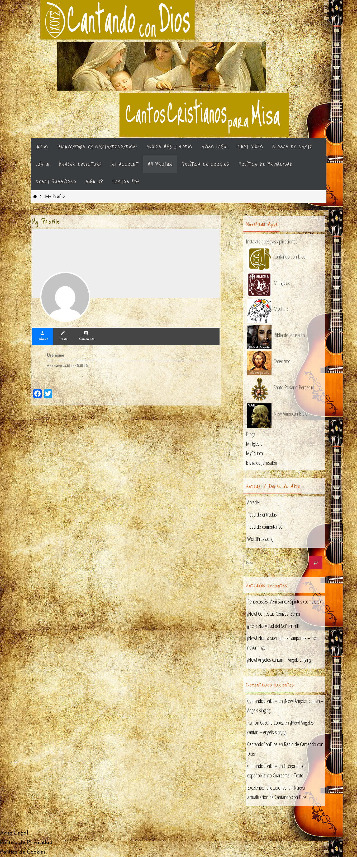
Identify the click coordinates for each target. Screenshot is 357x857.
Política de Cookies (22, 852)
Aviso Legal (14, 833)
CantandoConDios (262, 700)
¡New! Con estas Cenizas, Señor (274, 613)
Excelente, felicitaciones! (267, 787)
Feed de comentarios (265, 526)
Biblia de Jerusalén (261, 462)
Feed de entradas (262, 514)
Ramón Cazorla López (265, 722)
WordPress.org (260, 538)
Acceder (253, 502)
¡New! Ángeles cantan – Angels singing (279, 659)
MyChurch (254, 453)
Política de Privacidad (26, 842)
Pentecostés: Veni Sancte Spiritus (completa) (284, 601)
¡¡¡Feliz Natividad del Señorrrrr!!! (273, 625)
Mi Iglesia (254, 443)
